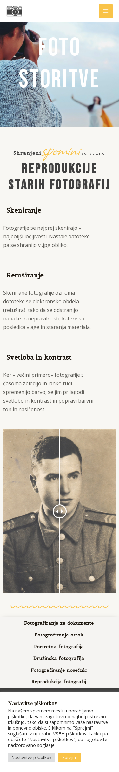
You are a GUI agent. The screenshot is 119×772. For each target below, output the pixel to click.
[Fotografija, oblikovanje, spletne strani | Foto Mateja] (14, 11)
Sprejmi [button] (69, 757)
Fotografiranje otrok (59, 635)
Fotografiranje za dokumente (59, 623)
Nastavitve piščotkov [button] (31, 757)
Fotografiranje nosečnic (59, 670)
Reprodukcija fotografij (58, 681)
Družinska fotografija (58, 658)
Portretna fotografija (59, 646)
